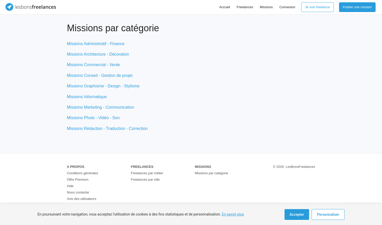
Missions (266, 7)
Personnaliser (328, 214)
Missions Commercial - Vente (93, 65)
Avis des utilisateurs (81, 199)
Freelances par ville (145, 179)
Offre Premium (78, 179)
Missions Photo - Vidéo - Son (93, 118)
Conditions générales (82, 173)
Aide (70, 186)
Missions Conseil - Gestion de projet (100, 75)
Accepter (297, 214)
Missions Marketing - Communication (100, 107)
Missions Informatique (87, 97)
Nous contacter (78, 192)
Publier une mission (357, 7)
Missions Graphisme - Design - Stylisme (103, 86)
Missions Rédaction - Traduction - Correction (107, 128)
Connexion (287, 7)
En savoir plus (233, 214)
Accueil (224, 7)
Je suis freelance (317, 7)
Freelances (245, 7)
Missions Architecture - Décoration (98, 54)
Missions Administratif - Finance (96, 44)
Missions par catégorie (211, 173)
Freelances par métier (147, 173)
